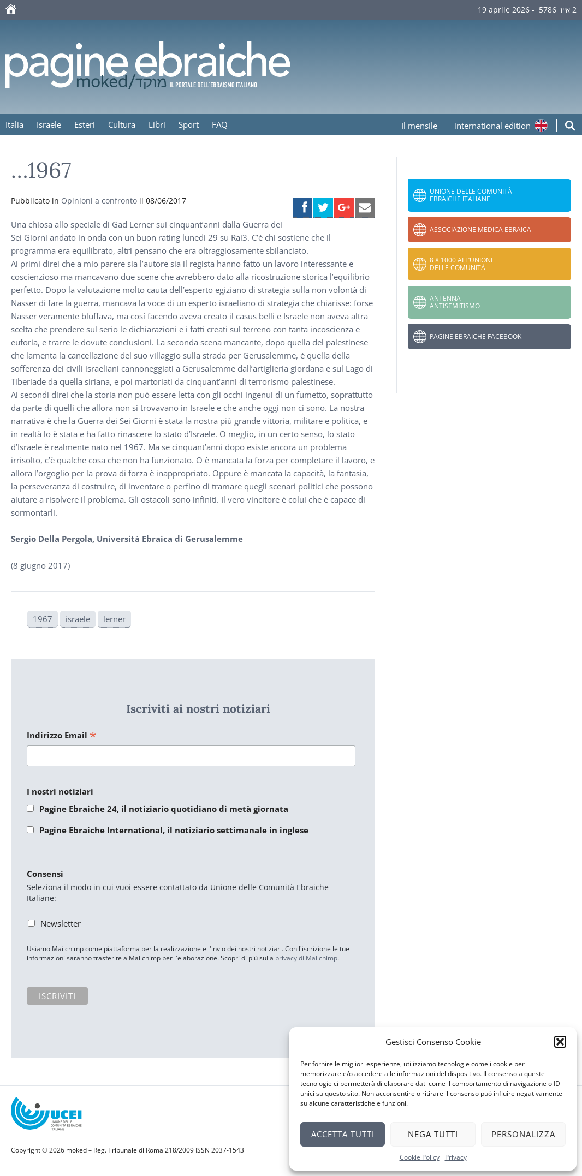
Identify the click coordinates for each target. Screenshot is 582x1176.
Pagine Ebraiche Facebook (475, 336)
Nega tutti (433, 1134)
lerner (114, 618)
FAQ (220, 124)
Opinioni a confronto (99, 200)
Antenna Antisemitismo (455, 302)
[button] (560, 1041)
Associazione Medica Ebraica (480, 229)
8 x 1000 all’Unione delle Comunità (462, 263)
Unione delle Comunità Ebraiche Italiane (471, 195)
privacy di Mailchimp (306, 958)
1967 (42, 618)
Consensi (45, 873)
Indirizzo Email (62, 736)
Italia (14, 124)
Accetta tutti (343, 1134)
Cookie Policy (420, 1157)
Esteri (84, 124)
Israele (49, 124)
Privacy (456, 1157)
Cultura (121, 124)
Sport (189, 124)
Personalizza (523, 1134)
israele (78, 618)
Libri (157, 124)
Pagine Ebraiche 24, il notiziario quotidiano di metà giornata (163, 808)
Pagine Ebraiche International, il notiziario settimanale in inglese (173, 830)
